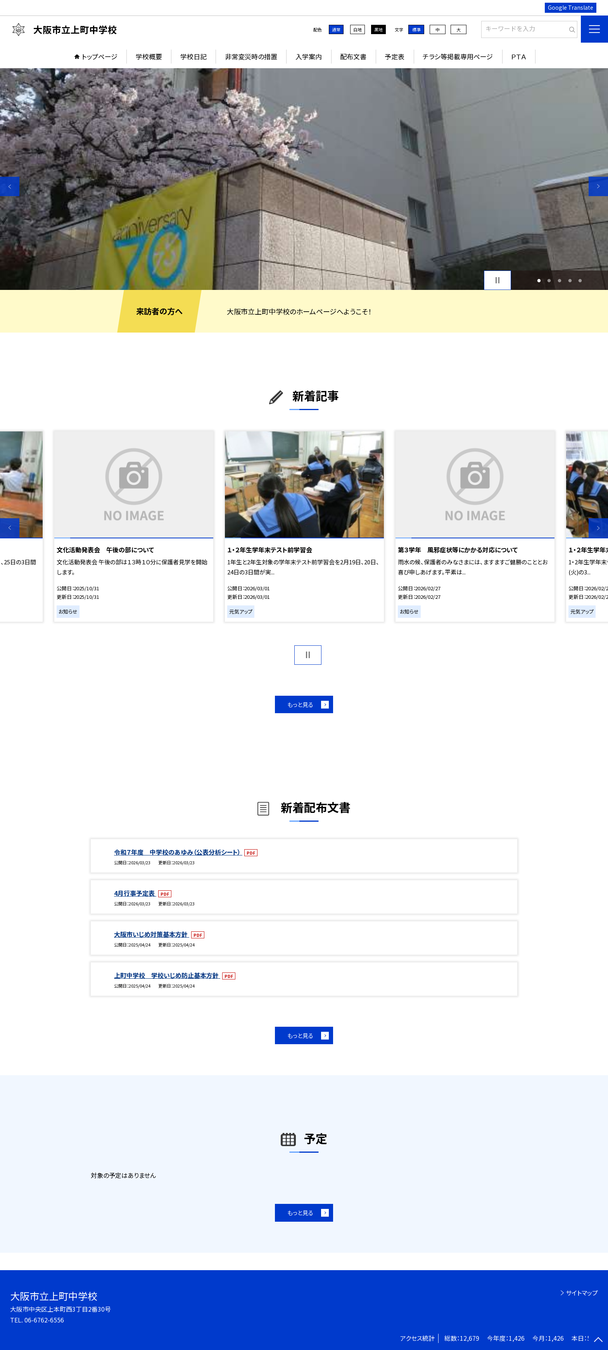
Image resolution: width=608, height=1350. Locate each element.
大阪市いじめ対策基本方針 (151, 934)
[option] (304, 179)
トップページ (99, 56)
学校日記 (193, 56)
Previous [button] (9, 186)
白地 (357, 29)
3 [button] (559, 280)
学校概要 (149, 56)
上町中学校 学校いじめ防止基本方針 (167, 975)
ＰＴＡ (518, 56)
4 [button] (570, 280)
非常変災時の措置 (251, 56)
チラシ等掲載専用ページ (458, 56)
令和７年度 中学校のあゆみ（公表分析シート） (178, 852)
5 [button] (580, 280)
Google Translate (570, 7)
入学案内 (308, 56)
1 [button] (539, 280)
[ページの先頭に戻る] (598, 1340)
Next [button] (598, 186)
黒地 (378, 29)
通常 (336, 29)
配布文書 (353, 56)
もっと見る (300, 704)
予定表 (394, 56)
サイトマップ (582, 1292)
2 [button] (549, 280)
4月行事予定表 (135, 893)
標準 (416, 29)
